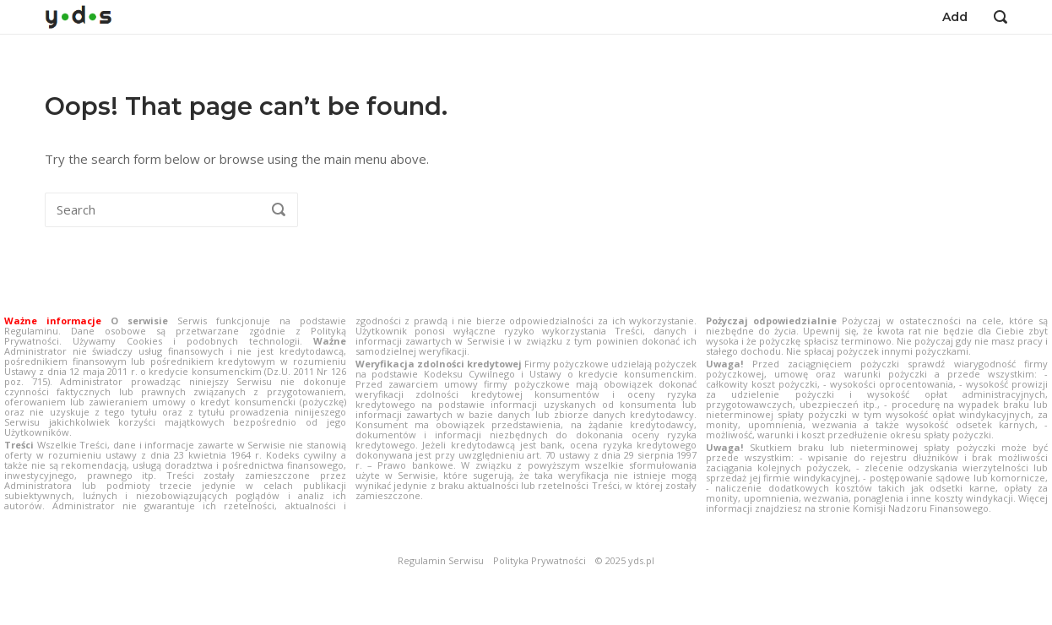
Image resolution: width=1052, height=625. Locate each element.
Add (955, 16)
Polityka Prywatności (539, 561)
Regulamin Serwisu (441, 561)
